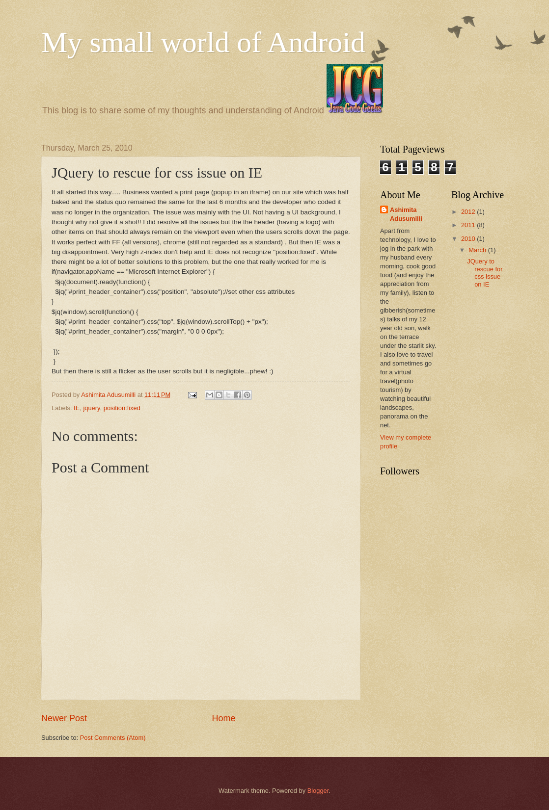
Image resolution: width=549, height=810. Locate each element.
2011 (469, 225)
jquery (91, 408)
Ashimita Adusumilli (406, 214)
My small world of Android (203, 42)
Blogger (318, 790)
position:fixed (122, 408)
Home (224, 718)
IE (77, 408)
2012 (469, 211)
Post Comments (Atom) (113, 737)
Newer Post (64, 718)
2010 (469, 238)
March (478, 250)
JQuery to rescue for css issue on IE (484, 272)
